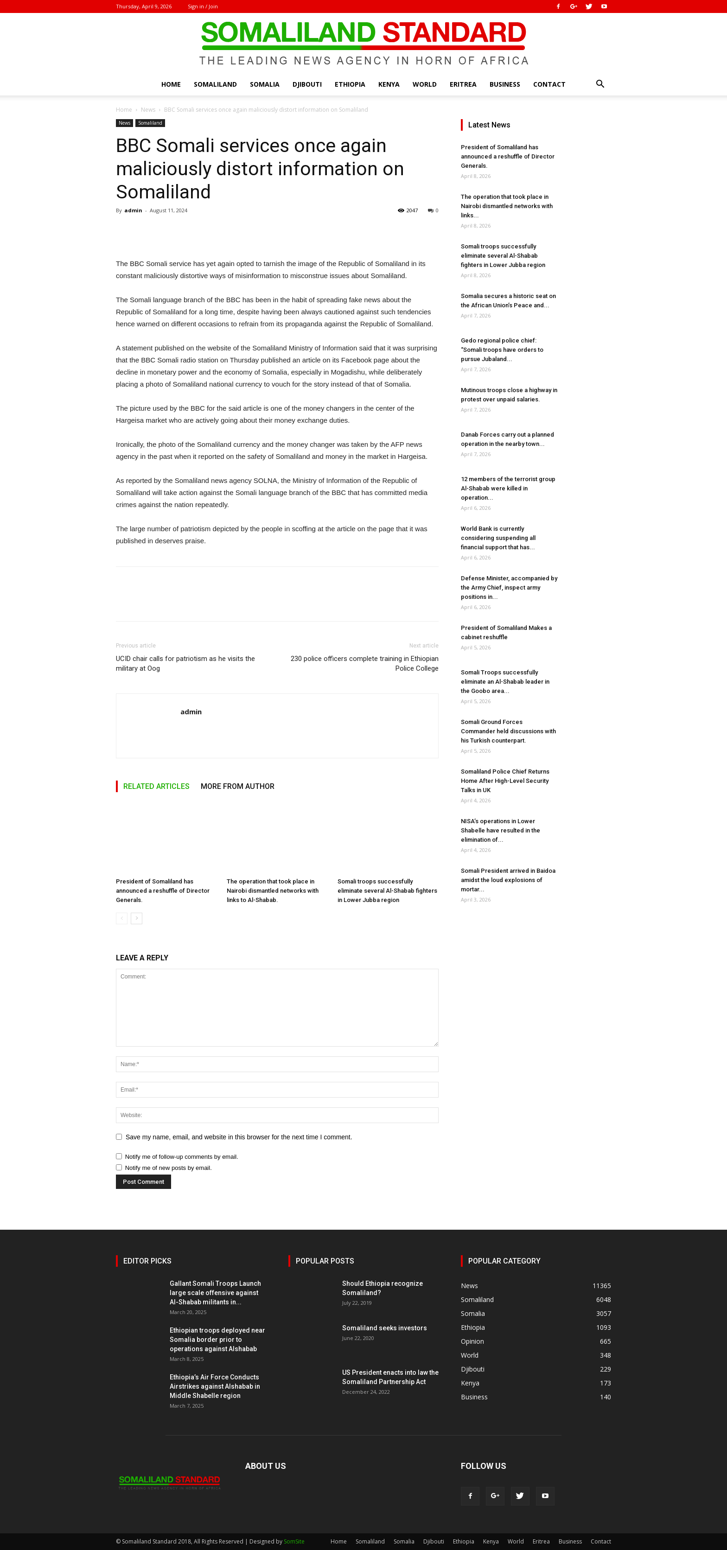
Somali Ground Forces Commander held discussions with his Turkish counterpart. (508, 731)
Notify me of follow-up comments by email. (181, 1156)
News (148, 110)
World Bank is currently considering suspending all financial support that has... (498, 538)
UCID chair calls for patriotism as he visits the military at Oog (185, 663)
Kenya (389, 84)
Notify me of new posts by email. (168, 1167)
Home (171, 84)
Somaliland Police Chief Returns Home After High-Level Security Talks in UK (505, 781)
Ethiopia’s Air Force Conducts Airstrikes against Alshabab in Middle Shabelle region (215, 1386)
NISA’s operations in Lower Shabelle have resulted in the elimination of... (500, 830)
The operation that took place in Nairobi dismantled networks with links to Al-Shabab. (273, 890)
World (425, 84)
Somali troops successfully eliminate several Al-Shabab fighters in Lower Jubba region (387, 890)
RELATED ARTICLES (156, 786)
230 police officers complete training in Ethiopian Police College (365, 663)
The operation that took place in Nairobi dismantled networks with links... (507, 206)
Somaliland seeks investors (384, 1328)
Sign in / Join (203, 6)
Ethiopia (350, 84)
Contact (549, 84)
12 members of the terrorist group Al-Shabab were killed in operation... (508, 488)
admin (133, 210)
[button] (600, 85)
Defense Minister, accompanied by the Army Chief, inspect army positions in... (509, 587)
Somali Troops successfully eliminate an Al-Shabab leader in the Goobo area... (505, 681)
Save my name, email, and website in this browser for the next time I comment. (239, 1137)
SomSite (294, 1541)
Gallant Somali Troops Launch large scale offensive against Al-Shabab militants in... (215, 1293)
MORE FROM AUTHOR (237, 786)
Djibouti (307, 84)
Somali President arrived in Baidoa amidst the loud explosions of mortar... (508, 880)
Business (505, 84)
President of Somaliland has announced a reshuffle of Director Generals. (163, 890)
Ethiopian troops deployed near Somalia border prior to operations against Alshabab (217, 1340)
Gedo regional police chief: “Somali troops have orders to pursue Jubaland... (502, 349)
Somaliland (215, 84)
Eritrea (463, 84)
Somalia (265, 84)
